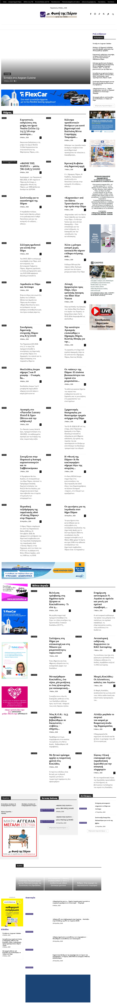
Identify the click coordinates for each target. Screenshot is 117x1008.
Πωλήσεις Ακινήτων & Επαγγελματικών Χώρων (29, 804)
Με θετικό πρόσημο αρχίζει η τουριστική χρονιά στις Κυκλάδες (60, 759)
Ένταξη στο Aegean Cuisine (20, 77)
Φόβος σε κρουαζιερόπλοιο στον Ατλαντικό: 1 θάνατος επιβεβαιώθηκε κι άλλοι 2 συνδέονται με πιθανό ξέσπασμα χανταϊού (58, 880)
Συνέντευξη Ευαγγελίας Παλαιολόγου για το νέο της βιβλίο (104, 820)
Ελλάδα (7, 74)
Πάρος (4, 118)
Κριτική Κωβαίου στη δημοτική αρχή (74, 165)
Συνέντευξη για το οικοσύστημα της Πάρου (29, 200)
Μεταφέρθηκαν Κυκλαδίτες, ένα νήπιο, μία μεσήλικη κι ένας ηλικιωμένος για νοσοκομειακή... (59, 682)
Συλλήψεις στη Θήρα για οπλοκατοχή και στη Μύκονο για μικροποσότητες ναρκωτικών (59, 645)
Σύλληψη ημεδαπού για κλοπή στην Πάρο (30, 247)
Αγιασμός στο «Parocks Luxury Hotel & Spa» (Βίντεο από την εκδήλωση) (30, 415)
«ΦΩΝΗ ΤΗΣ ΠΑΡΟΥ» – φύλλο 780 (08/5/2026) (30, 166)
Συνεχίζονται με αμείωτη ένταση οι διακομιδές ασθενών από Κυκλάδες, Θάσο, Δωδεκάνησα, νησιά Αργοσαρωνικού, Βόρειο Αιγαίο (103, 75)
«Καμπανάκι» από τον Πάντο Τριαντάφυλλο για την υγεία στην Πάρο (75, 202)
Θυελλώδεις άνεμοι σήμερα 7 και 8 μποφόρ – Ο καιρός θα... (30, 374)
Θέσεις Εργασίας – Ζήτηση (6, 812)
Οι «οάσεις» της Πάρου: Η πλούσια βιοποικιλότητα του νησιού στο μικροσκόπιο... (74, 375)
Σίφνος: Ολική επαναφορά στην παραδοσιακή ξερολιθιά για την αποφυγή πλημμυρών (103, 762)
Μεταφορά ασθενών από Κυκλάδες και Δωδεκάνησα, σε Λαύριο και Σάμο (103, 98)
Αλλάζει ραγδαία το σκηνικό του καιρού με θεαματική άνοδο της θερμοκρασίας (104, 720)
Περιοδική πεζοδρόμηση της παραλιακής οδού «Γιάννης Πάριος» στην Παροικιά (29, 512)
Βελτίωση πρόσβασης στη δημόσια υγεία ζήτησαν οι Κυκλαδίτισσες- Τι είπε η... (59, 600)
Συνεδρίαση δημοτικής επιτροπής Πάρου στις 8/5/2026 (29, 331)
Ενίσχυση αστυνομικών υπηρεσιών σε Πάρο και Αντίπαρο (102, 806)
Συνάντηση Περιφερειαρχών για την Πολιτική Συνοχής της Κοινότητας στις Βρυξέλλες (103, 83)
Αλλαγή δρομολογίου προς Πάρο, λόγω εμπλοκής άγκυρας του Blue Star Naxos (74, 291)
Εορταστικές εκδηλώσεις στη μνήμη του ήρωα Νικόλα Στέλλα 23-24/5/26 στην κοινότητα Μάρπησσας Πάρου (103, 57)
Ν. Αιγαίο (34, 591)
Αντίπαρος (83, 808)
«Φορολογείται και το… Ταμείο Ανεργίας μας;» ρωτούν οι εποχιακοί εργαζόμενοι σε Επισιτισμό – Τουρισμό (103, 91)
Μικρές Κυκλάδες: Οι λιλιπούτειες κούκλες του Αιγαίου (104, 679)
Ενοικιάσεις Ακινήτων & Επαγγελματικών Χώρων (8, 804)
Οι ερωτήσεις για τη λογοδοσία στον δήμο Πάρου (74, 509)
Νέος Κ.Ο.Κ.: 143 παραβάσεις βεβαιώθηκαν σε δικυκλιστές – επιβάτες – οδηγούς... (58, 721)
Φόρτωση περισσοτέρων (104, 106)
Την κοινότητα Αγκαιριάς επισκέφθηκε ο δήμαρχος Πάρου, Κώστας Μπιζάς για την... (74, 334)
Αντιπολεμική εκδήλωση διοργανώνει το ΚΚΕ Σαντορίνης (103, 643)
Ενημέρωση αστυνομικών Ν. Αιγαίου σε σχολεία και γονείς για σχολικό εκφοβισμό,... (103, 600)
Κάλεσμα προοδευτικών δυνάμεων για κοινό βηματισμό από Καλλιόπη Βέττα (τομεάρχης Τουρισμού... (74, 128)
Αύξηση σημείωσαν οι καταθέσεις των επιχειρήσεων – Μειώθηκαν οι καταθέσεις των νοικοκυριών (70, 938)
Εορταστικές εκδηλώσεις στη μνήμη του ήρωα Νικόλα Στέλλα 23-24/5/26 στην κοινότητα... (30, 127)
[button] (113, 14)
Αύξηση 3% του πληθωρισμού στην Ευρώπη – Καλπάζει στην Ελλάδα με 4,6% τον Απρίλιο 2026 (71, 920)
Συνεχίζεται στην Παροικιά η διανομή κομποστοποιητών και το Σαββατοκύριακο (30, 462)
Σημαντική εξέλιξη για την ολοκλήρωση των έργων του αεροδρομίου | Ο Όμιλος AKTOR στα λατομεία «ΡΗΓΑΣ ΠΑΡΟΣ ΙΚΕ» (71, 956)
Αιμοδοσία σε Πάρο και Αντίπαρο (30, 286)
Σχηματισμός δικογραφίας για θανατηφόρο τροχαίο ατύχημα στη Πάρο (75, 414)
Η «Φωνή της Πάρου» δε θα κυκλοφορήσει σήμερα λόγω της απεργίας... (73, 462)
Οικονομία (29, 914)
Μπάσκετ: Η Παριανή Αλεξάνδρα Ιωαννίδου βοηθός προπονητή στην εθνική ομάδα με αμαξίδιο (103, 49)
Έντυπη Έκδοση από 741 (9, 162)
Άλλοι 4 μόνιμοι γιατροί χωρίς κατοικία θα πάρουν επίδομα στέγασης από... (74, 250)
